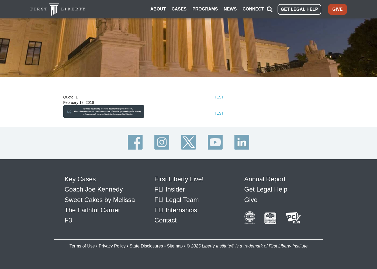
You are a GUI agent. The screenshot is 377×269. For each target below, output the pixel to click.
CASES (179, 9)
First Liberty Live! (179, 179)
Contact (165, 220)
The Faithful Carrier (92, 210)
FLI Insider (169, 189)
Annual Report (264, 179)
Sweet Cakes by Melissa (100, 199)
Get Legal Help (265, 189)
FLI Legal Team (176, 199)
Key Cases (80, 179)
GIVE (337, 9)
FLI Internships (175, 210)
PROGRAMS (205, 9)
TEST (219, 97)
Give (250, 199)
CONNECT (253, 9)
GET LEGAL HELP (299, 9)
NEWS (230, 9)
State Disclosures (146, 246)
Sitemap (175, 246)
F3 (68, 220)
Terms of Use (82, 246)
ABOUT (158, 9)
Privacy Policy (112, 246)
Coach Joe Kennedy (94, 189)
